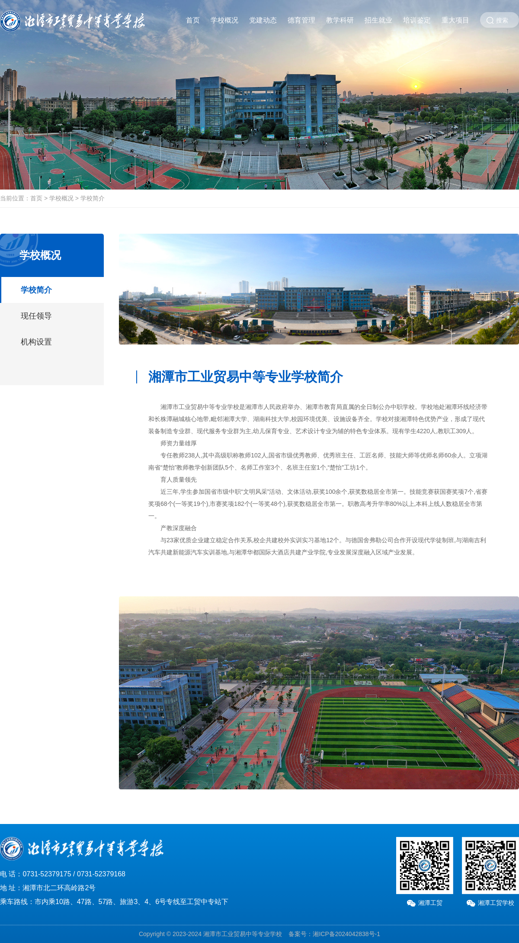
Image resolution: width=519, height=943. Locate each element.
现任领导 (36, 316)
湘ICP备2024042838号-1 (346, 933)
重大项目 (455, 20)
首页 (193, 20)
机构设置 (36, 342)
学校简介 (92, 198)
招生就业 (378, 20)
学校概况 (224, 20)
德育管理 (301, 20)
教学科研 (340, 20)
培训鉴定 (417, 20)
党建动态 (263, 20)
